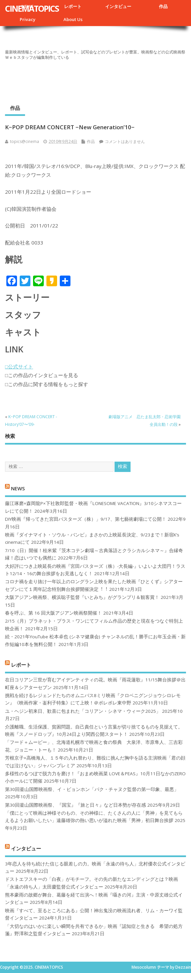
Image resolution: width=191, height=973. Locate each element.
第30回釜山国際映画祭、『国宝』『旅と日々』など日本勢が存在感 (75, 805)
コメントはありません (125, 141)
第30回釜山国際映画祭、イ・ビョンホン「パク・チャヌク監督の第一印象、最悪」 (92, 789)
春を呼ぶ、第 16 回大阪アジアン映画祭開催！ (53, 613)
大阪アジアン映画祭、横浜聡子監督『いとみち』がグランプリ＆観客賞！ (82, 597)
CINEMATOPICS (32, 8)
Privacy (27, 19)
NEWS (18, 488)
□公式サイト (19, 366)
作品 (163, 6)
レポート (72, 6)
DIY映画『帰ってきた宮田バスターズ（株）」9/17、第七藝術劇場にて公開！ (85, 519)
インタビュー (118, 6)
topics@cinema (24, 141)
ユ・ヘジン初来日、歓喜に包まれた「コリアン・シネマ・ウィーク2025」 (83, 711)
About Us (72, 19)
